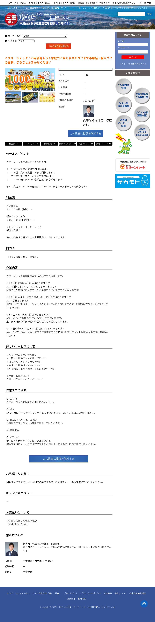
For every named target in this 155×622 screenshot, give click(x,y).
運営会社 (71, 598)
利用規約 (82, 598)
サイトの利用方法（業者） (64, 3)
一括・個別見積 (144, 3)
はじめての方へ (22, 593)
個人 (51, 593)
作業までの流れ (66, 143)
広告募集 (108, 593)
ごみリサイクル (71, 593)
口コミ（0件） (30, 143)
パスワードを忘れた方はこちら (133, 64)
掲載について (121, 593)
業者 (57, 593)
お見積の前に (84, 143)
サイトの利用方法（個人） (39, 3)
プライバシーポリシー (91, 593)
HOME (10, 593)
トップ (9, 3)
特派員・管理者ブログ (87, 3)
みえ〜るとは (20, 3)
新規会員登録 (133, 73)
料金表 (12, 143)
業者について (102, 143)
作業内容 (48, 143)
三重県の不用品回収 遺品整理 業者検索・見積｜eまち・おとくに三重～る (37, 19)
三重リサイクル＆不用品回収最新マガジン (117, 3)
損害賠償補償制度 (137, 593)
